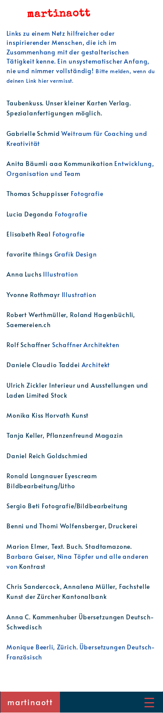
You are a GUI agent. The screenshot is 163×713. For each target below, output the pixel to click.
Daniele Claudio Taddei (44, 364)
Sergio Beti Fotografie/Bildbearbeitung (67, 505)
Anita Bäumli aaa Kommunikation (60, 163)
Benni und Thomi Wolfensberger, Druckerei (72, 525)
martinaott (30, 701)
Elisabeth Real (30, 234)
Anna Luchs (25, 274)
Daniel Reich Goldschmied (47, 455)
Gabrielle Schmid (34, 133)
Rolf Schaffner (29, 344)
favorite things (30, 254)
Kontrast (32, 566)
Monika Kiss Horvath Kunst (48, 415)
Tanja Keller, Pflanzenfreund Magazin (65, 435)
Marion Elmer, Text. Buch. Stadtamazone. (69, 546)
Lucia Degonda (31, 214)
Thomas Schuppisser (39, 193)
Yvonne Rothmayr (34, 294)
